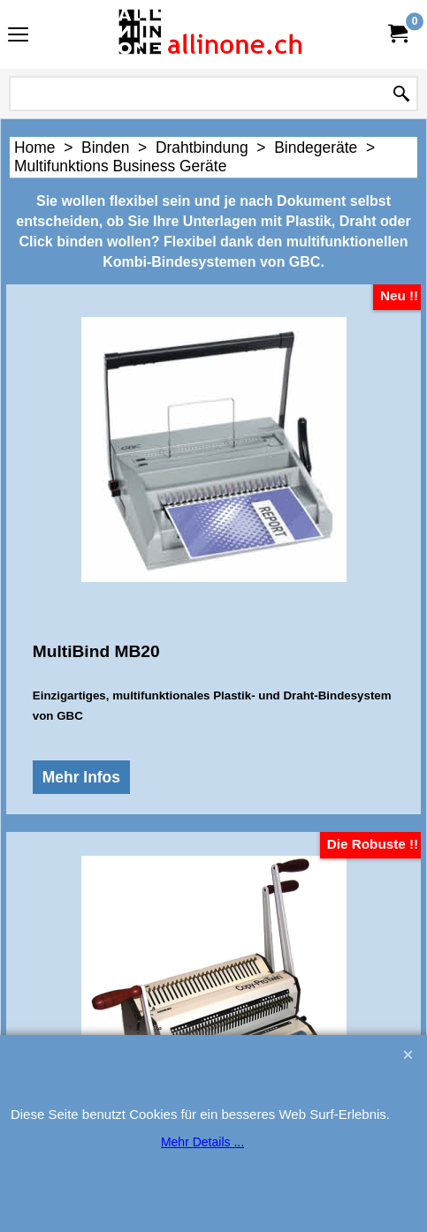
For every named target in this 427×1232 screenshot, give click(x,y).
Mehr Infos (78, 821)
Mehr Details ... (202, 1142)
